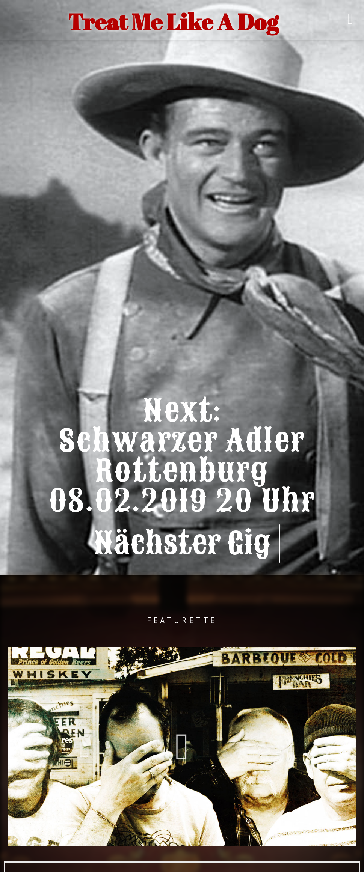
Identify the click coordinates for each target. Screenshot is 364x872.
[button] (182, 747)
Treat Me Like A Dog (173, 21)
